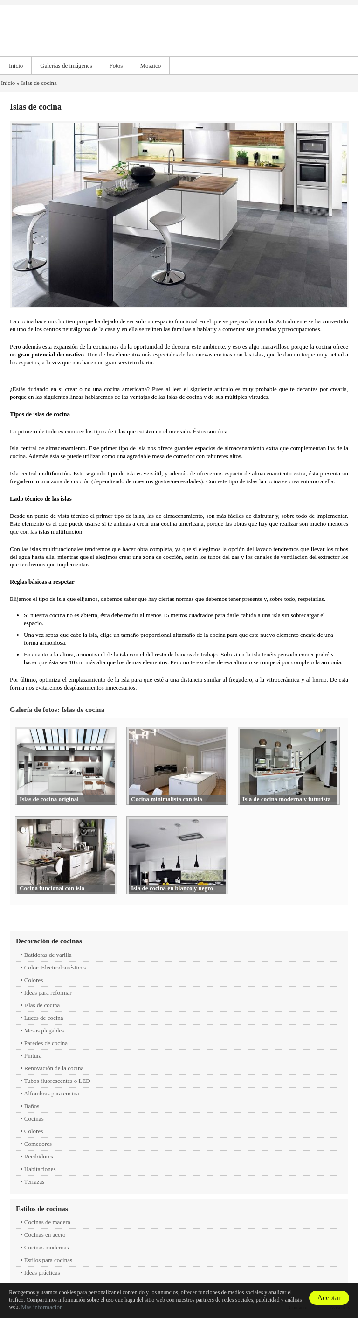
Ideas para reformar (48, 992)
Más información (41, 1307)
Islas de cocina (39, 82)
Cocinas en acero (45, 1234)
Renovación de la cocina (53, 1068)
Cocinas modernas (46, 1247)
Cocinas (34, 1118)
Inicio (16, 65)
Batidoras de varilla (48, 954)
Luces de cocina (43, 1017)
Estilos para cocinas (48, 1259)
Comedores (38, 1143)
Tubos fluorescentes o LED (57, 1080)
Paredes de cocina (46, 1042)
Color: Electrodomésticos (55, 967)
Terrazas (34, 1181)
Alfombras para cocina (51, 1093)
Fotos (116, 65)
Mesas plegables (44, 1030)
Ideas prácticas (42, 1272)
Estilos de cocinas (42, 1209)
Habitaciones (40, 1168)
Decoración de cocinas (49, 941)
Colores (33, 979)
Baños (32, 1105)
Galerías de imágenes (66, 65)
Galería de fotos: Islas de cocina (57, 709)
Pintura (33, 1055)
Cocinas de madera (47, 1222)
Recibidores (38, 1156)
